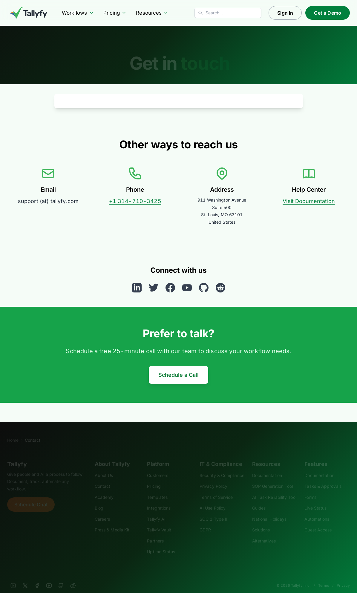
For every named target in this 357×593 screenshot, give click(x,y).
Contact (103, 478)
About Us (104, 467)
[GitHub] (61, 577)
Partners (155, 532)
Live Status (315, 499)
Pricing (115, 13)
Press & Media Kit (112, 521)
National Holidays (269, 510)
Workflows (78, 13)
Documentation (267, 467)
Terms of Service (216, 489)
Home (13, 432)
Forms (310, 489)
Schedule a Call (178, 375)
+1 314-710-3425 (135, 201)
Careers (102, 510)
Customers (157, 467)
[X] (25, 577)
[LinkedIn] (13, 577)
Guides (259, 499)
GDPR (205, 521)
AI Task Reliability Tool (274, 489)
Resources (152, 13)
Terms (323, 577)
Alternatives (264, 532)
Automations (316, 510)
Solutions (261, 521)
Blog (99, 499)
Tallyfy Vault (159, 521)
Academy (104, 489)
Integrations (159, 499)
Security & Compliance (222, 467)
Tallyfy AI (156, 510)
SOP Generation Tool (272, 478)
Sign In (285, 13)
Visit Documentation (309, 201)
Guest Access (318, 521)
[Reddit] (73, 577)
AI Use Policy (213, 499)
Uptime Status (161, 543)
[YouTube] (49, 577)
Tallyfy (17, 456)
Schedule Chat (31, 496)
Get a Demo (327, 13)
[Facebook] (37, 577)
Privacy (343, 577)
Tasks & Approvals (322, 478)
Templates (157, 489)
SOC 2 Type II (213, 510)
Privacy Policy (213, 478)
